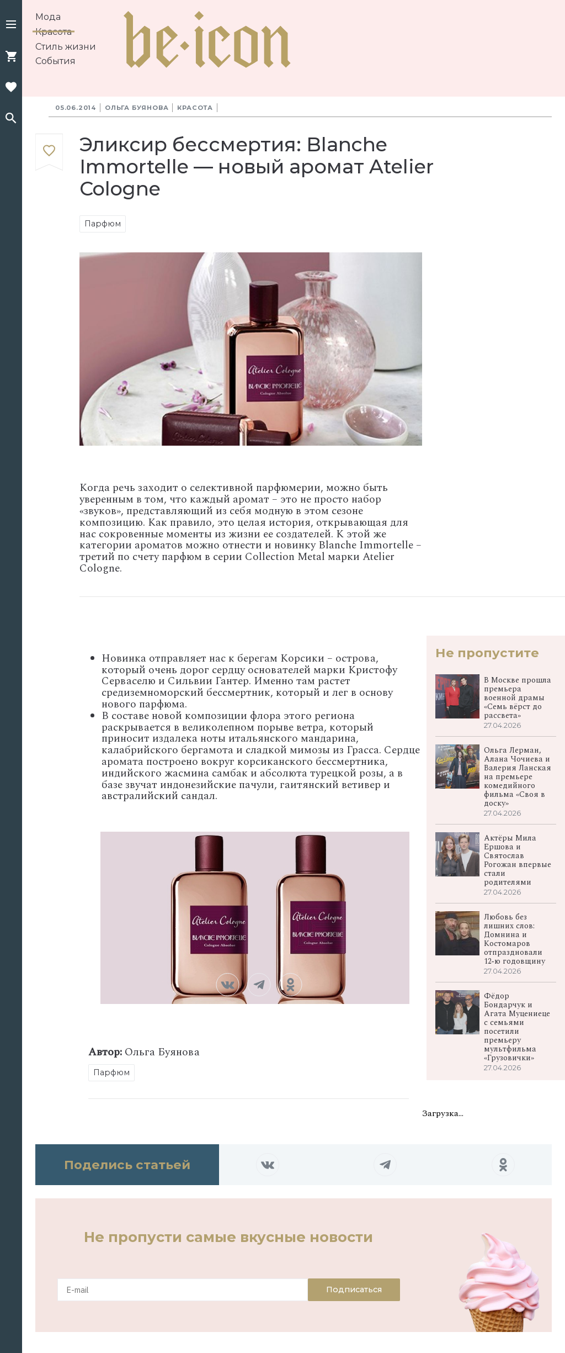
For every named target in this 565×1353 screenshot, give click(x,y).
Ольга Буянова (136, 108)
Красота (53, 32)
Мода (48, 17)
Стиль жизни (65, 46)
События (55, 61)
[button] (11, 25)
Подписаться (354, 1289)
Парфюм (102, 224)
